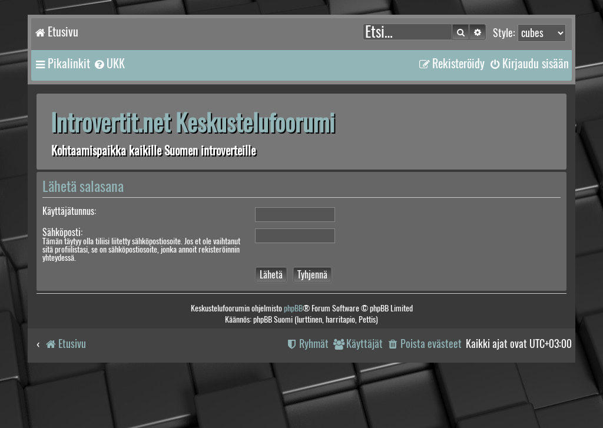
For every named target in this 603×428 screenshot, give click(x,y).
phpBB (293, 308)
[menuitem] (109, 64)
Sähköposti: (62, 232)
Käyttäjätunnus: (69, 211)
